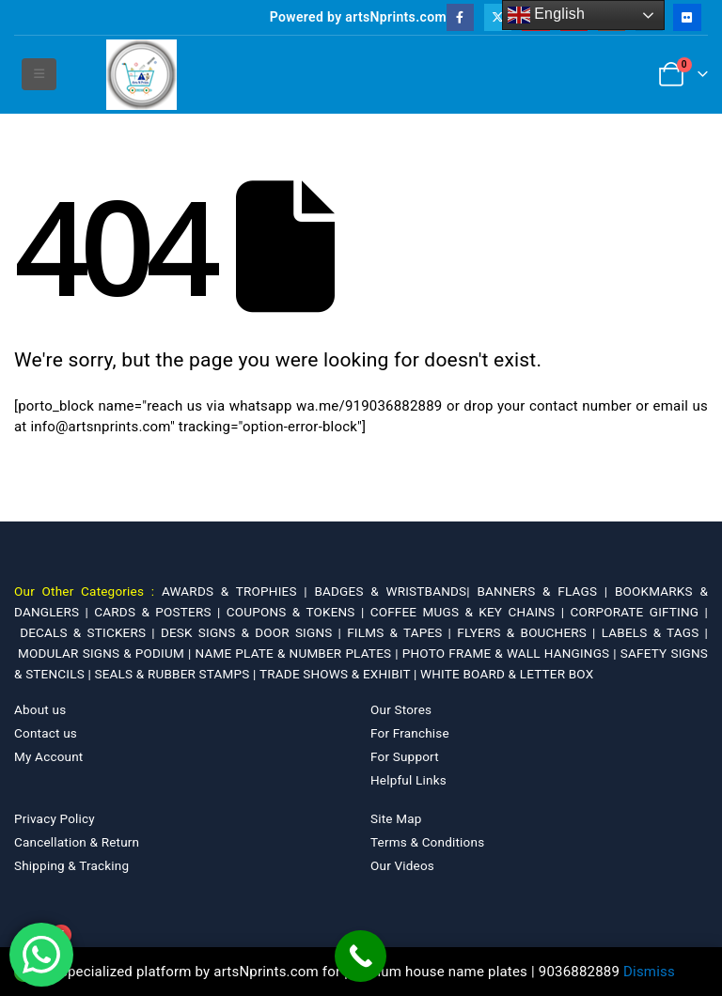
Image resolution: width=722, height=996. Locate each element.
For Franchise (409, 732)
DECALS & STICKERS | (90, 632)
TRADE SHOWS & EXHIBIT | (339, 673)
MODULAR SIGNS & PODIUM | (106, 653)
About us (40, 709)
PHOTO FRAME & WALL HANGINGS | (511, 653)
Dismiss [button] (649, 971)
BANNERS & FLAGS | (545, 591)
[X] (497, 17)
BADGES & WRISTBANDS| (395, 591)
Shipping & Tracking (71, 865)
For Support (404, 756)
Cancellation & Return (76, 841)
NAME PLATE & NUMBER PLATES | (299, 653)
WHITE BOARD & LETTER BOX (506, 673)
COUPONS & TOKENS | (298, 611)
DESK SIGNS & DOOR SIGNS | (254, 632)
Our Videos (402, 865)
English (547, 15)
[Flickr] (686, 17)
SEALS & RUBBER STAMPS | (176, 673)
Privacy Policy (54, 818)
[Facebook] (460, 17)
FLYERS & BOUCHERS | (529, 632)
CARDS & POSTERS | (160, 611)
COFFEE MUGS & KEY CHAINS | (470, 611)
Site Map (396, 818)
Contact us (45, 732)
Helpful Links (408, 779)
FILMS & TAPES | (402, 632)
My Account (48, 756)
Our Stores (401, 709)
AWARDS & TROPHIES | (234, 591)
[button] (39, 74)
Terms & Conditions (427, 841)
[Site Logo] (141, 74)
